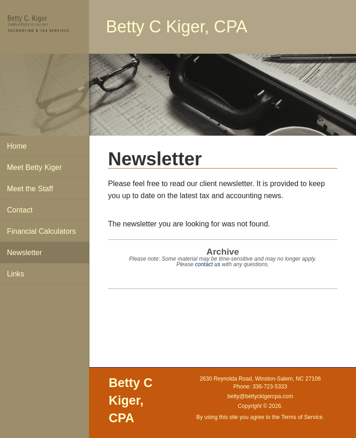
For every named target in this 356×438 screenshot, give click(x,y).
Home (17, 146)
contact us (207, 264)
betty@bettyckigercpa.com (260, 396)
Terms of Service (302, 417)
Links (15, 274)
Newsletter (24, 253)
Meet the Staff (30, 189)
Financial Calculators (41, 231)
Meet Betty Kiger (34, 167)
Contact (19, 210)
